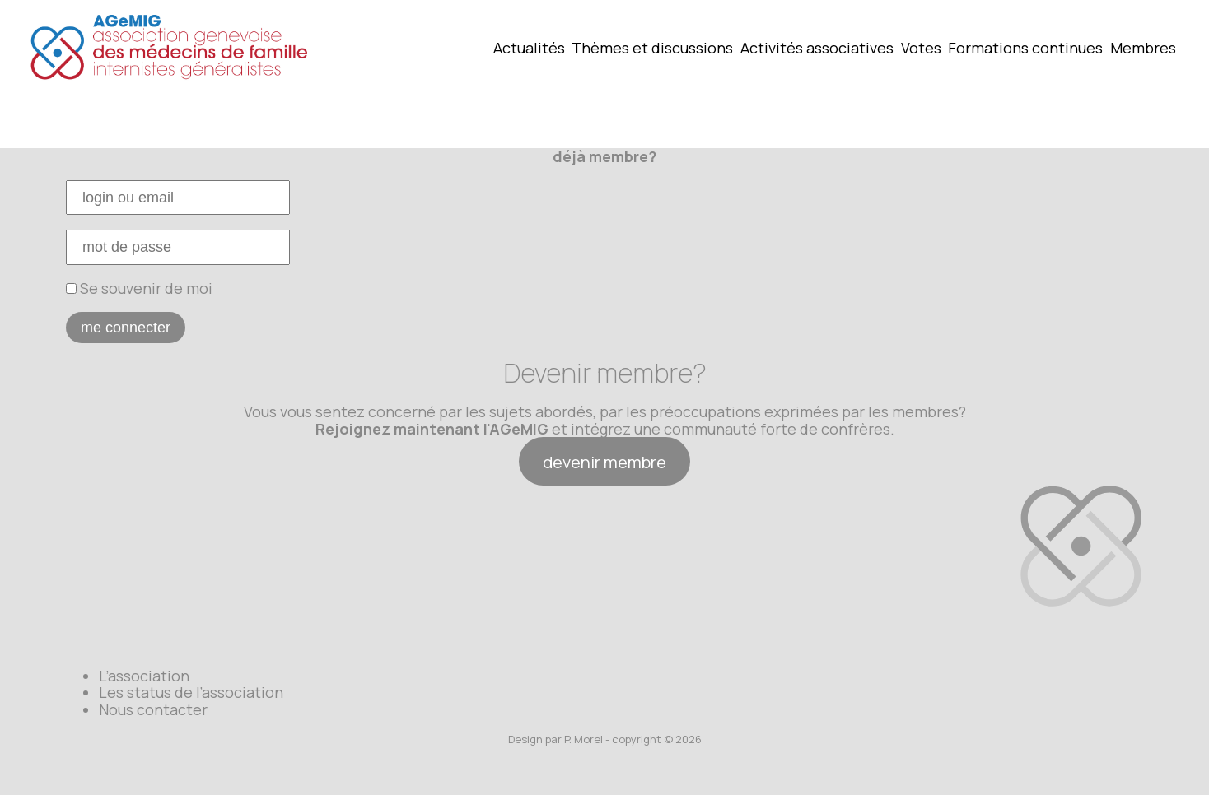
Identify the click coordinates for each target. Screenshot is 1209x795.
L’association (144, 676)
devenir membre (604, 461)
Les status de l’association (191, 692)
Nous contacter (153, 709)
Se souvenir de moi (139, 288)
